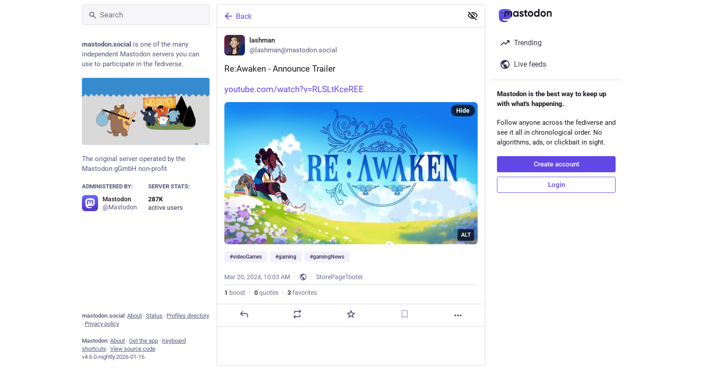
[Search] (146, 14)
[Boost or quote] (297, 314)
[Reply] (244, 314)
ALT (466, 235)
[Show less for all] (473, 15)
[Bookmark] (404, 314)
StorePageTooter (339, 277)
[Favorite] (351, 314)
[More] (458, 315)
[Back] (339, 16)
